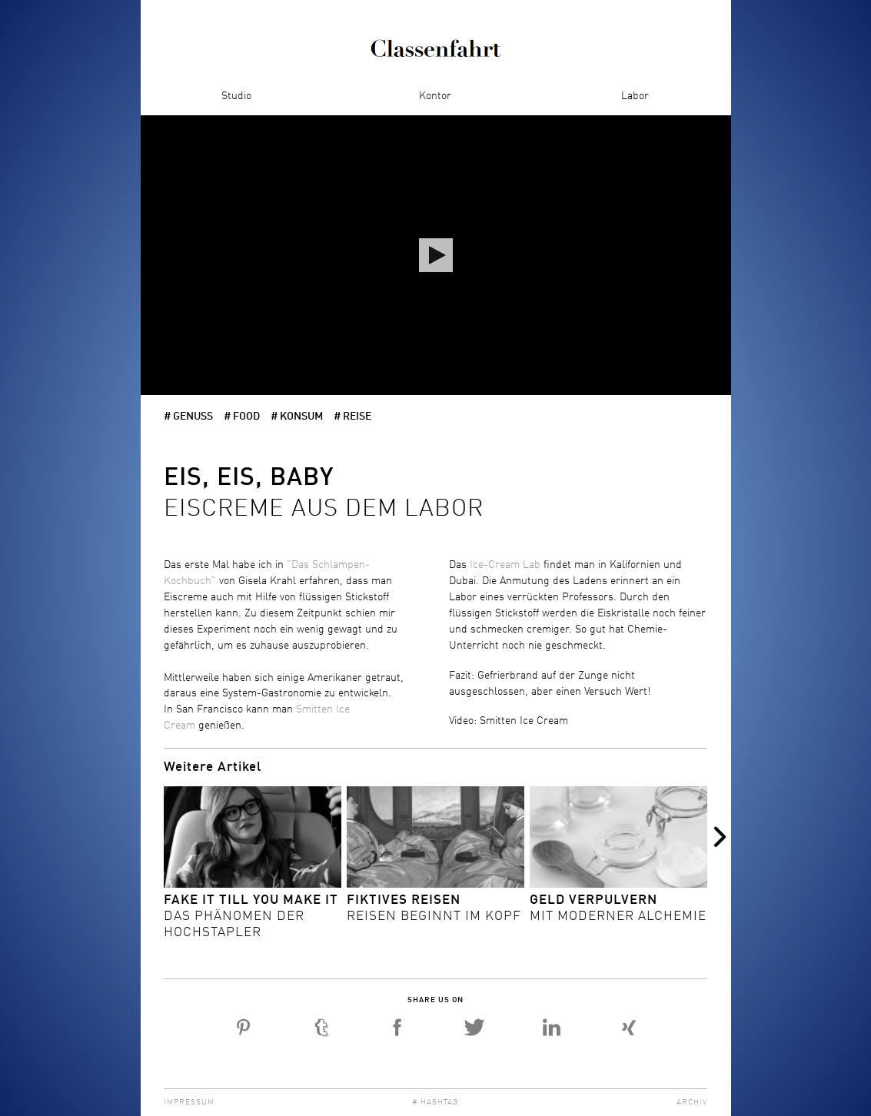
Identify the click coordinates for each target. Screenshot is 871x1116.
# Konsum (297, 416)
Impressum (189, 1102)
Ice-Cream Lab (505, 565)
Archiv (692, 1102)
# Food (242, 416)
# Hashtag (435, 1102)
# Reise (352, 416)
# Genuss (188, 416)
